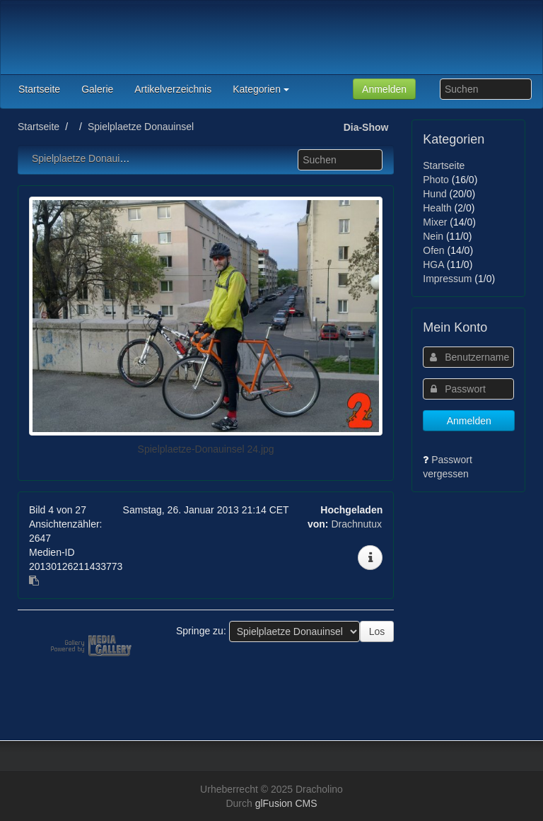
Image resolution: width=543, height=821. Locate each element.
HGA (433, 264)
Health (437, 208)
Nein (433, 236)
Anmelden (384, 89)
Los (377, 631)
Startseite (38, 126)
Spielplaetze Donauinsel (141, 126)
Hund (434, 193)
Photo (436, 179)
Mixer (435, 222)
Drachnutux (356, 524)
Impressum (447, 278)
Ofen (433, 250)
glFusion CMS (286, 803)
